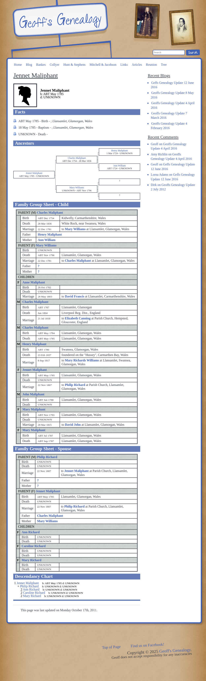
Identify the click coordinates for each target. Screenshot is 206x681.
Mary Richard (31, 560)
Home (18, 64)
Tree (164, 64)
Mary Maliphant (33, 409)
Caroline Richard (33, 546)
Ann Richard (30, 532)
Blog (29, 64)
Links (124, 64)
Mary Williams (46, 245)
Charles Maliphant (50, 212)
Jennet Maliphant (34, 369)
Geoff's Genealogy (59, 20)
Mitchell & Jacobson (103, 64)
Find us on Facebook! (147, 645)
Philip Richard (47, 457)
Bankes (41, 64)
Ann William (47, 240)
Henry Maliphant (50, 234)
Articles (137, 64)
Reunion (151, 64)
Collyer (54, 64)
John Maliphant (33, 394)
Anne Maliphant (33, 282)
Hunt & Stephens (74, 64)
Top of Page (111, 647)
